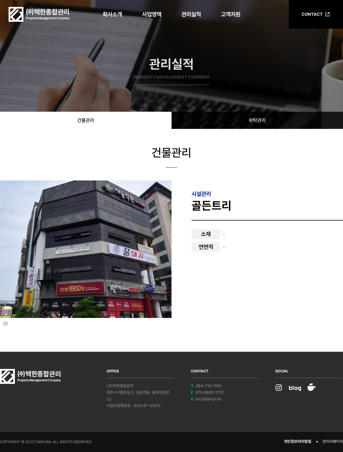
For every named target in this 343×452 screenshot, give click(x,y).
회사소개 (112, 14)
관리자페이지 (332, 441)
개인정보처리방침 (297, 441)
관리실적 (191, 14)
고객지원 (230, 14)
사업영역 (151, 14)
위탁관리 (257, 120)
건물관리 (85, 120)
